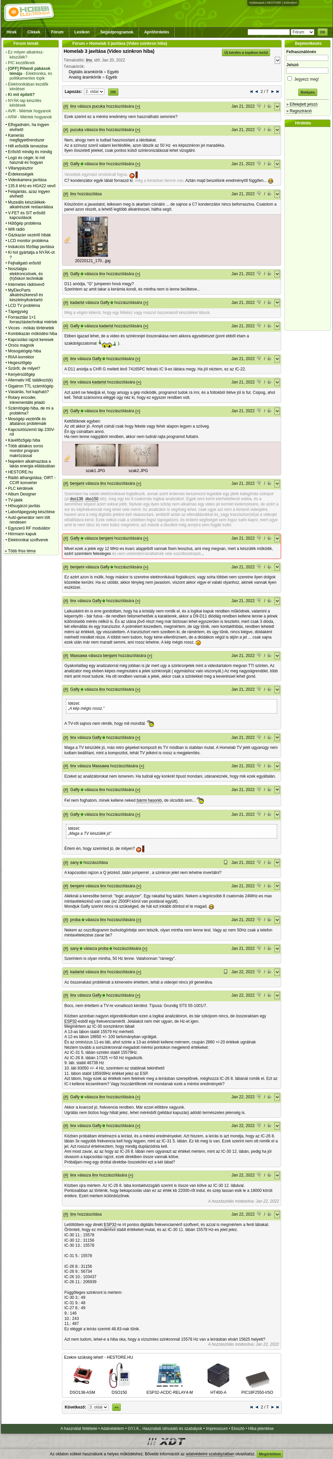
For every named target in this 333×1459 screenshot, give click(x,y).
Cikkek (33, 32)
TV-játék (15, 500)
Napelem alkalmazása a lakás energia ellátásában (31, 463)
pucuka (98, 106)
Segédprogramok (117, 32)
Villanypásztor (20, 168)
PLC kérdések (20, 488)
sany (74, 862)
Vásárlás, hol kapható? (28, 391)
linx (89, 60)
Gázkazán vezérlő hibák (29, 235)
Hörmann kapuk (22, 534)
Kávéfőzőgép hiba (24, 440)
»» (116, 1407)
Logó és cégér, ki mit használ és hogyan (26, 160)
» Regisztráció (299, 111)
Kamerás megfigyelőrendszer (26, 137)
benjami (77, 483)
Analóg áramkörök (85, 77)
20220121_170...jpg (92, 260)
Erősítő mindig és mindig (30, 151)
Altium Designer (22, 494)
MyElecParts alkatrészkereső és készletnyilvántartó (25, 295)
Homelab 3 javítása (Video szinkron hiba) (109, 51)
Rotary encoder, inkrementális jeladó (26, 400)
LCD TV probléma (24, 305)
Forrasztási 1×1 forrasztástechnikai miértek (32, 319)
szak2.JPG (138, 470)
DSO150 (119, 1390)
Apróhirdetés (156, 32)
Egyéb (113, 72)
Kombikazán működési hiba (32, 333)
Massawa (78, 655)
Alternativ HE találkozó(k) (30, 380)
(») (137, 106)
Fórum (57, 32)
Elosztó (237, 1428)
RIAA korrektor (21, 357)
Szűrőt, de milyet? (24, 368)
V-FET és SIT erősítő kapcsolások (27, 215)
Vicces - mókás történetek (31, 328)
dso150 (91, 498)
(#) (65, 106)
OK (323, 32)
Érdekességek (20, 174)
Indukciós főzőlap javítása (31, 246)
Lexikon (81, 32)
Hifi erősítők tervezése (28, 146)
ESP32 (70, 1021)
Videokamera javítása (27, 180)
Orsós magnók (21, 345)
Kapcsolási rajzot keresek (31, 339)
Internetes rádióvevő (26, 284)
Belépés (308, 92)
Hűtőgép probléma (24, 223)
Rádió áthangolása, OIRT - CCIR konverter (32, 480)
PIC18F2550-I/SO (257, 1390)
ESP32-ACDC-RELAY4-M (170, 1390)
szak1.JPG (95, 470)
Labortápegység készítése (31, 512)
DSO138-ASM (82, 1390)
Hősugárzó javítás (24, 505)
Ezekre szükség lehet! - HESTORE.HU (98, 1357)
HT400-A (218, 1390)
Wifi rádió (16, 229)
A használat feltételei (78, 1428)
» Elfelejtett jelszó (301, 104)
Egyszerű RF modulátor (29, 528)
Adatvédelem (112, 1428)
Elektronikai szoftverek (28, 540)
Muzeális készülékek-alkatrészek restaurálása (30, 204)
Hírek (12, 32)
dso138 (76, 498)
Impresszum (217, 1428)
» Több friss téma (20, 551)
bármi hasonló (149, 800)
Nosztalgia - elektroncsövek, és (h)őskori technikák (25, 273)
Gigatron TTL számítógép (30, 386)
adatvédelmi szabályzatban (210, 1454)
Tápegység (18, 311)
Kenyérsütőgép (21, 374)
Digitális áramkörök (86, 72)
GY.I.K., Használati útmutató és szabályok (165, 1428)
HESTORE (274, 2)
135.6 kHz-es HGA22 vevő (32, 186)
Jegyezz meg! (307, 78)
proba (75, 919)
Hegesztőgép (20, 362)
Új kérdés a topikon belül (246, 52)
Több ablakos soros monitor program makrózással (25, 451)
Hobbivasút (256, 2)
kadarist (77, 302)
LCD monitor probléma (28, 240)
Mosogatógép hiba (24, 351)
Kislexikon (290, 2)
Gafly (75, 163)
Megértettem (270, 1454)
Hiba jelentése (261, 1428)
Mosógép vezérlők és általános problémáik (27, 421)
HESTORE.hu (20, 472)
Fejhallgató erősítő (24, 263)
